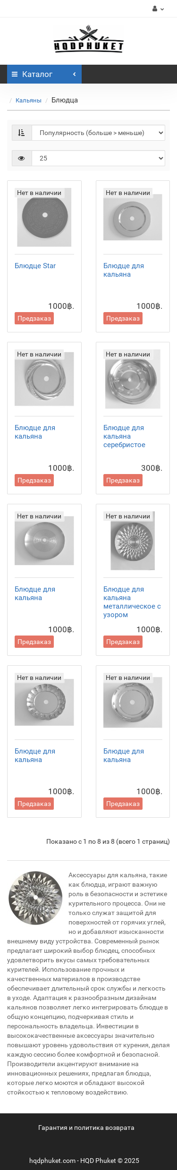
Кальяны (29, 100)
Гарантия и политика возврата (86, 1127)
